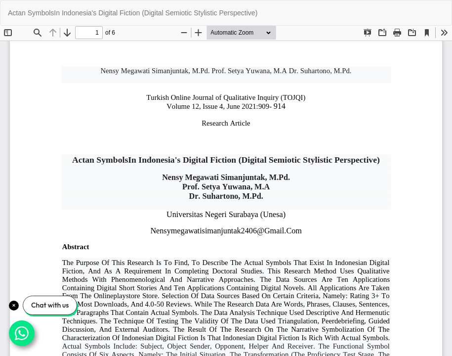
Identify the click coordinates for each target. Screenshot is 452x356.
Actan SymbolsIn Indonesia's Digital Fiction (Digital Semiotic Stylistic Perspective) (132, 13)
